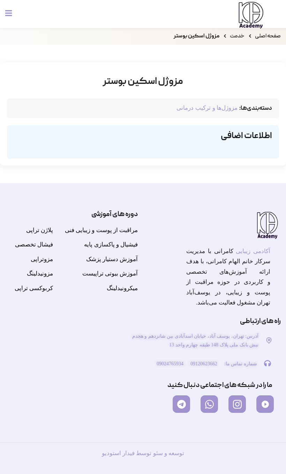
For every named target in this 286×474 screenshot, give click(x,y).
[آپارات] (265, 404)
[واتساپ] (209, 404)
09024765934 (170, 363)
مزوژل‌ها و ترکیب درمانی (207, 108)
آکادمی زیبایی (253, 251)
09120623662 (203, 363)
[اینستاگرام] (237, 404)
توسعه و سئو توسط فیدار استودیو (143, 453)
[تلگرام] (181, 404)
